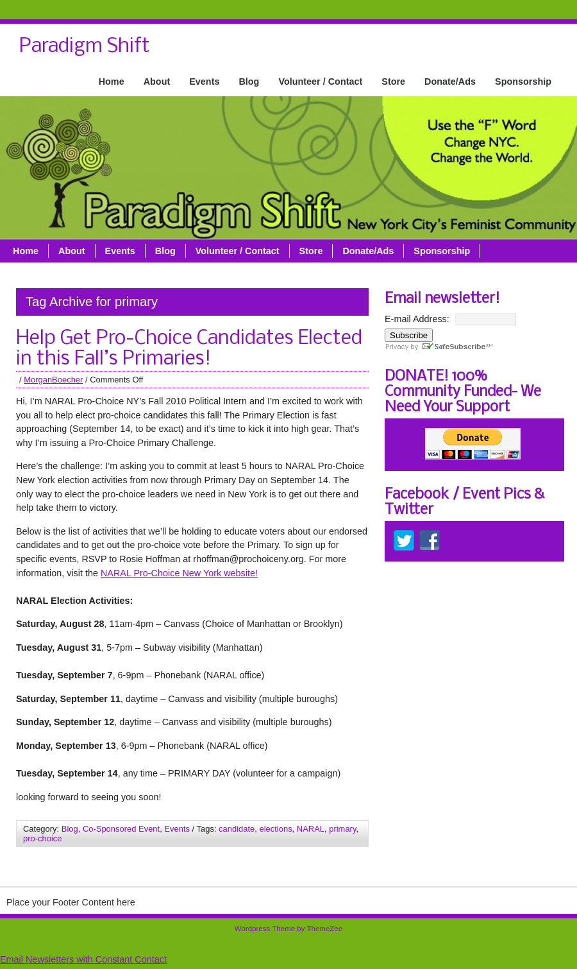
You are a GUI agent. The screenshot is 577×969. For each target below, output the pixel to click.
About (157, 81)
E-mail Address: (417, 319)
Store (393, 81)
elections (275, 829)
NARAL (310, 829)
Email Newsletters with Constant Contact (83, 959)
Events (204, 81)
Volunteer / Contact (320, 81)
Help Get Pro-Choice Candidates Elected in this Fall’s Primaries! (189, 349)
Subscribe (409, 335)
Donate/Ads (450, 81)
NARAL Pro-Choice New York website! (179, 573)
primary (342, 829)
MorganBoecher (53, 379)
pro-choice (42, 838)
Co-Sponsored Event (121, 829)
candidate (237, 829)
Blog (248, 81)
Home (111, 81)
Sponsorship (523, 81)
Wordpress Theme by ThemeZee (288, 928)
